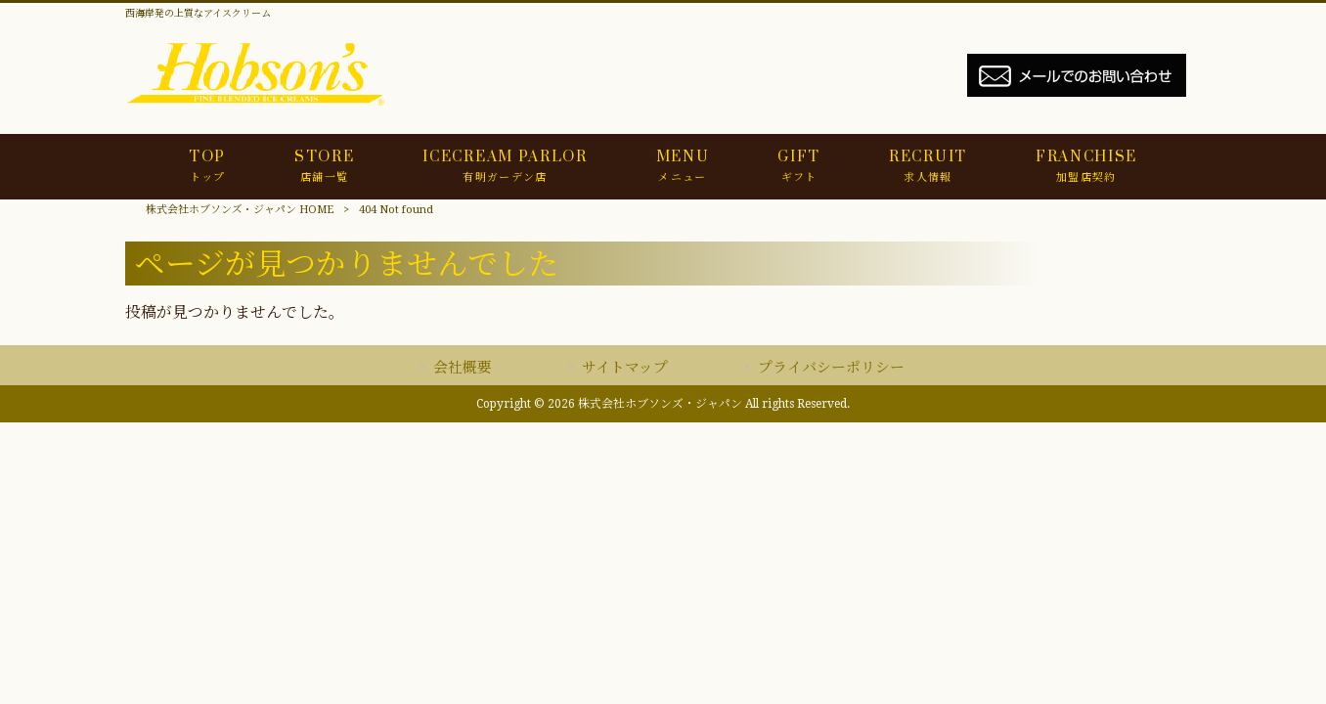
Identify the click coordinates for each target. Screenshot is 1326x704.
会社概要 (462, 367)
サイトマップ (625, 367)
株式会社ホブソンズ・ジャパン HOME (239, 209)
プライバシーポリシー (831, 367)
